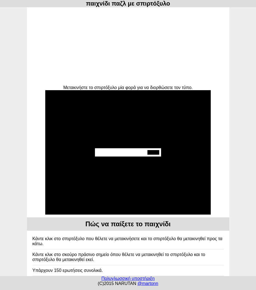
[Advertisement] (128, 46)
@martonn (147, 283)
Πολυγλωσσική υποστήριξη (128, 278)
